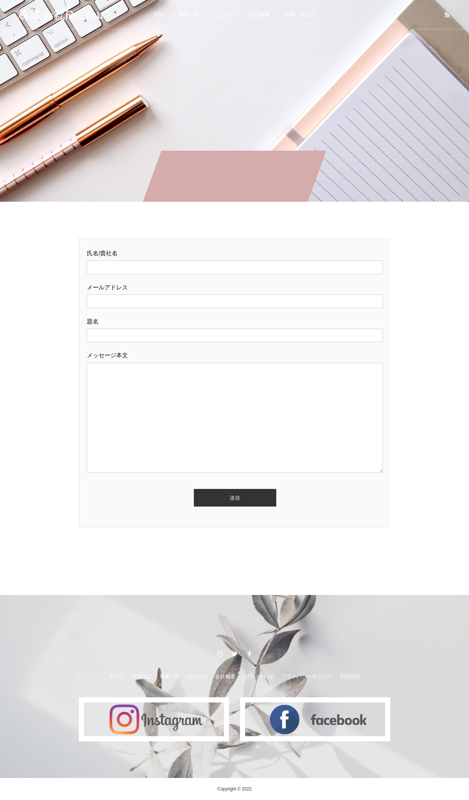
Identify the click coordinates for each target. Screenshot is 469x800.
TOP (159, 15)
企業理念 (142, 676)
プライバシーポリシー (306, 676)
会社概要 (259, 15)
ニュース (224, 15)
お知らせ (197, 676)
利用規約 (350, 676)
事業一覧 (189, 15)
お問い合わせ (299, 15)
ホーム (116, 676)
